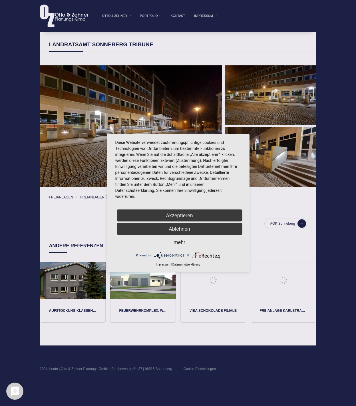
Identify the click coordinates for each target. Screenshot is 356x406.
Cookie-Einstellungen (200, 378)
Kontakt (178, 15)
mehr (179, 242)
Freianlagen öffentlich (103, 206)
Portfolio (149, 15)
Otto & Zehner (114, 15)
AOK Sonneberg (288, 232)
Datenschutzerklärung (186, 264)
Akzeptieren (179, 215)
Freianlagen (61, 206)
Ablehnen (179, 229)
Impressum (203, 15)
